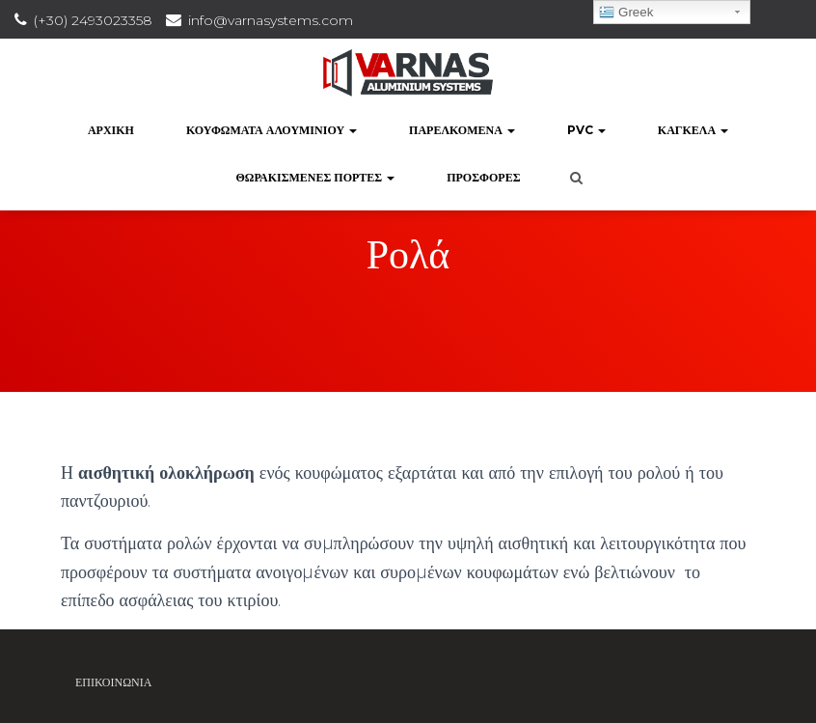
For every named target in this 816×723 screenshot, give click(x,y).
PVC (586, 130)
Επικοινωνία (113, 682)
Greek (626, 12)
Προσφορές (483, 177)
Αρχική (111, 130)
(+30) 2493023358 (93, 20)
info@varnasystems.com (270, 20)
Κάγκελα (693, 130)
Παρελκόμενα (462, 130)
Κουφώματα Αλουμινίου (271, 130)
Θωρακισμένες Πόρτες (314, 177)
